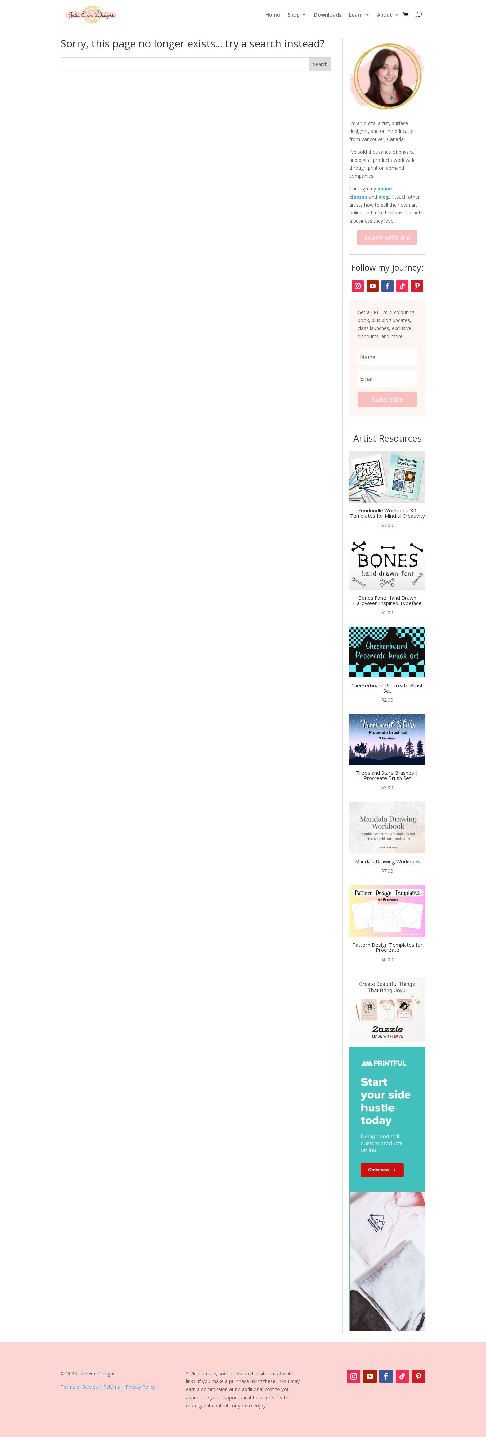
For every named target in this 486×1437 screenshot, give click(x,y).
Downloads (328, 14)
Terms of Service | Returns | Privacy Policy (108, 1387)
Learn (356, 14)
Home (272, 14)
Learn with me (387, 237)
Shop (294, 14)
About (384, 14)
